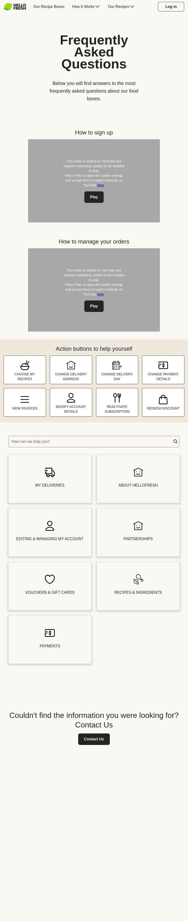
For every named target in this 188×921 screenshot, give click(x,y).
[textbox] (94, 441)
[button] (175, 441)
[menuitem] (17, 6)
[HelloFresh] (15, 6)
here (100, 185)
